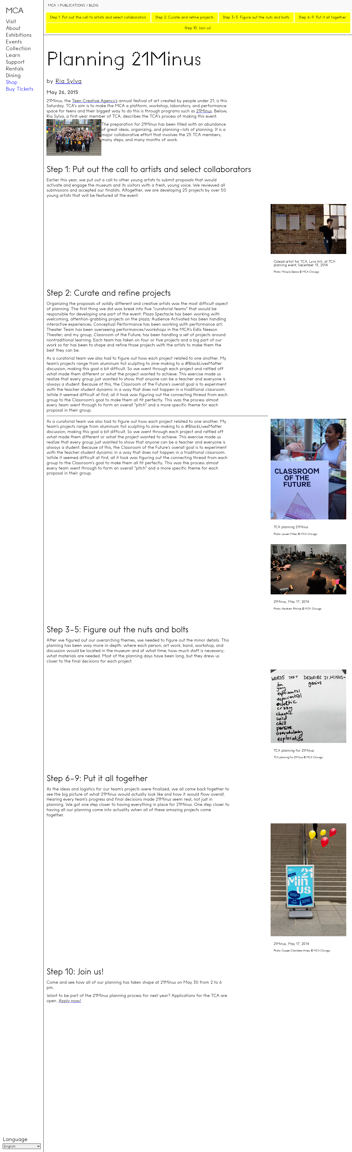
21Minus (204, 111)
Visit (11, 21)
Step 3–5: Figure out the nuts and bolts (256, 17)
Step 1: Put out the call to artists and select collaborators (98, 17)
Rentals (15, 68)
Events (14, 41)
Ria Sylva (68, 80)
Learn (13, 55)
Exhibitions (19, 35)
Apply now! (69, 1000)
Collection (18, 48)
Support (15, 62)
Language (15, 1139)
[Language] (21, 1146)
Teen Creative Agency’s (94, 100)
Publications (72, 5)
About (13, 28)
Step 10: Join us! (197, 28)
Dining (13, 75)
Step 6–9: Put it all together (322, 17)
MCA (52, 5)
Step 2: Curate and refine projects (184, 17)
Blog (93, 5)
